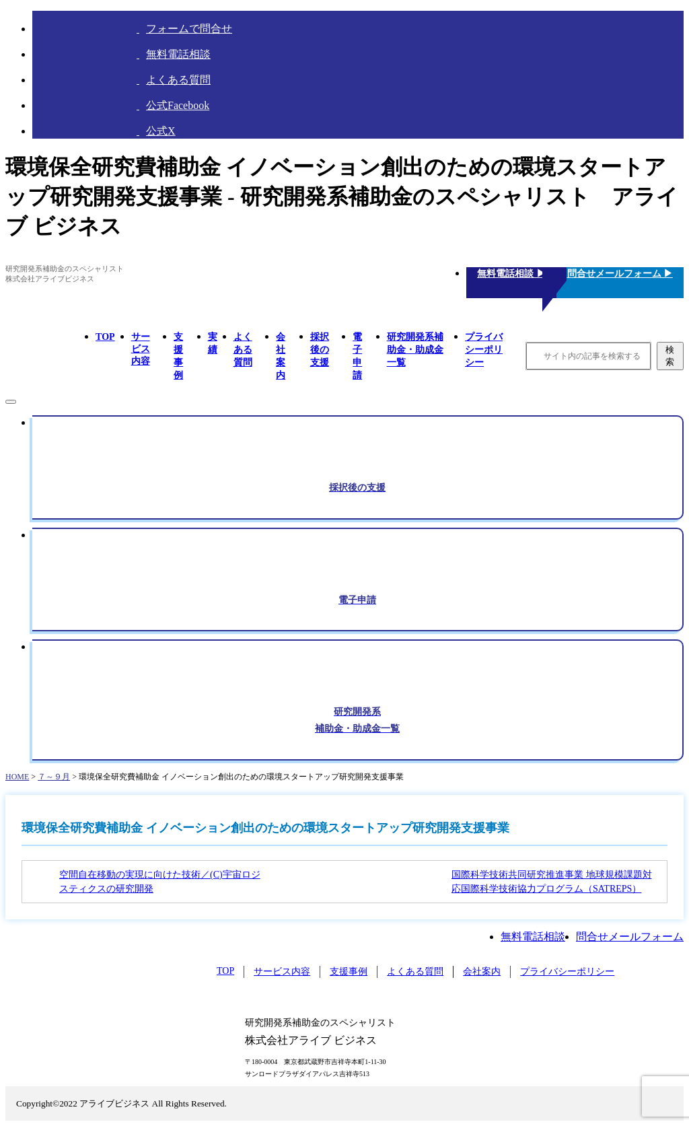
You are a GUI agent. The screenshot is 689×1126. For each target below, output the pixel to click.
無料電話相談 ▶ (511, 274)
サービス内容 (140, 349)
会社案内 (482, 971)
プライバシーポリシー (484, 349)
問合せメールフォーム (630, 936)
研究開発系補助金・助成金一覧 (415, 349)
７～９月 (54, 776)
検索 (669, 356)
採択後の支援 (319, 349)
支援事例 (348, 971)
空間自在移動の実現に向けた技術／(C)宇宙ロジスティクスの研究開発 (159, 882)
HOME (17, 776)
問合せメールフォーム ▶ (620, 274)
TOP (105, 337)
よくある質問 (242, 349)
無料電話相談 (533, 936)
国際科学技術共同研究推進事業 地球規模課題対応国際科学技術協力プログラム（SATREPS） (551, 882)
